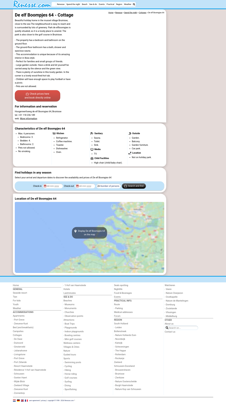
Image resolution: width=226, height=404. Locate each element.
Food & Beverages (123, 293)
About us (169, 323)
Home (16, 285)
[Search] (134, 4)
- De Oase (17, 339)
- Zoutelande (171, 308)
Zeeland (118, 362)
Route (117, 304)
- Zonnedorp (19, 393)
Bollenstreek (120, 331)
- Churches (68, 312)
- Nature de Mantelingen (176, 300)
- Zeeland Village (21, 385)
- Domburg (170, 304)
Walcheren (170, 285)
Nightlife (118, 289)
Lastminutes (69, 293)
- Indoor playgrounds (73, 331)
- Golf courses (70, 378)
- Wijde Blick (19, 381)
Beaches (67, 300)
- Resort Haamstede (23, 366)
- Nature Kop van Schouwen (127, 389)
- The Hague (120, 350)
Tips (15, 296)
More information (28, 118)
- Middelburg (171, 316)
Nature (66, 351)
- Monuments (70, 308)
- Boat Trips (69, 323)
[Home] (54, 4)
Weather (127, 4)
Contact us (170, 332)
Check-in (37, 186)
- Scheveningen (121, 346)
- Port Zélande (20, 362)
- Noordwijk (119, 339)
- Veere (168, 289)
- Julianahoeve (20, 350)
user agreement (34, 400)
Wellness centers (71, 343)
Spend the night (73, 4)
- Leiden (118, 327)
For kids (17, 300)
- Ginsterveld (19, 346)
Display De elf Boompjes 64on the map (89, 233)
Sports (66, 358)
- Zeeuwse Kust (20, 323)
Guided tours (69, 354)
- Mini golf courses (72, 339)
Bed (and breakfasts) (23, 327)
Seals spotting (121, 285)
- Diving (67, 385)
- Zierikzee (119, 377)
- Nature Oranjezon (174, 293)
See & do (93, 4)
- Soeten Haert (20, 377)
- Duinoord (18, 343)
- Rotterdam (120, 354)
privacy (43, 400)
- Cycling (67, 366)
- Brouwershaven (122, 370)
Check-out (69, 186)
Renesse (61, 4)
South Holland (121, 323)
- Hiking (67, 370)
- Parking (118, 308)
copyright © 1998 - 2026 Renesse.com (61, 400)
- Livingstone (19, 354)
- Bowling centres (71, 335)
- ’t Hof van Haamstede (74, 285)
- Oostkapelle (171, 297)
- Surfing (67, 381)
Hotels (66, 289)
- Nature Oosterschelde (125, 381)
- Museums (68, 304)
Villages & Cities (71, 347)
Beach (84, 4)
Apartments (19, 316)
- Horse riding (70, 374)
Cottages (17, 335)
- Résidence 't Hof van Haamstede (29, 370)
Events (102, 4)
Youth (16, 304)
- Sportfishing (70, 389)
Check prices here (37, 96)
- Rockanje (119, 358)
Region (119, 4)
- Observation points (73, 316)
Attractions (68, 320)
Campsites (18, 331)
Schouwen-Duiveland (124, 366)
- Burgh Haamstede (123, 385)
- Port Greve (18, 319)
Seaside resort (20, 293)
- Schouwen (18, 374)
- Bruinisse (119, 374)
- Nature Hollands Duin (125, 335)
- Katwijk (118, 343)
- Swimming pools (72, 362)
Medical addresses (123, 312)
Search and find (133, 186)
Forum (117, 316)
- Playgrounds (70, 327)
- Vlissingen (170, 312)
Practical (110, 4)
